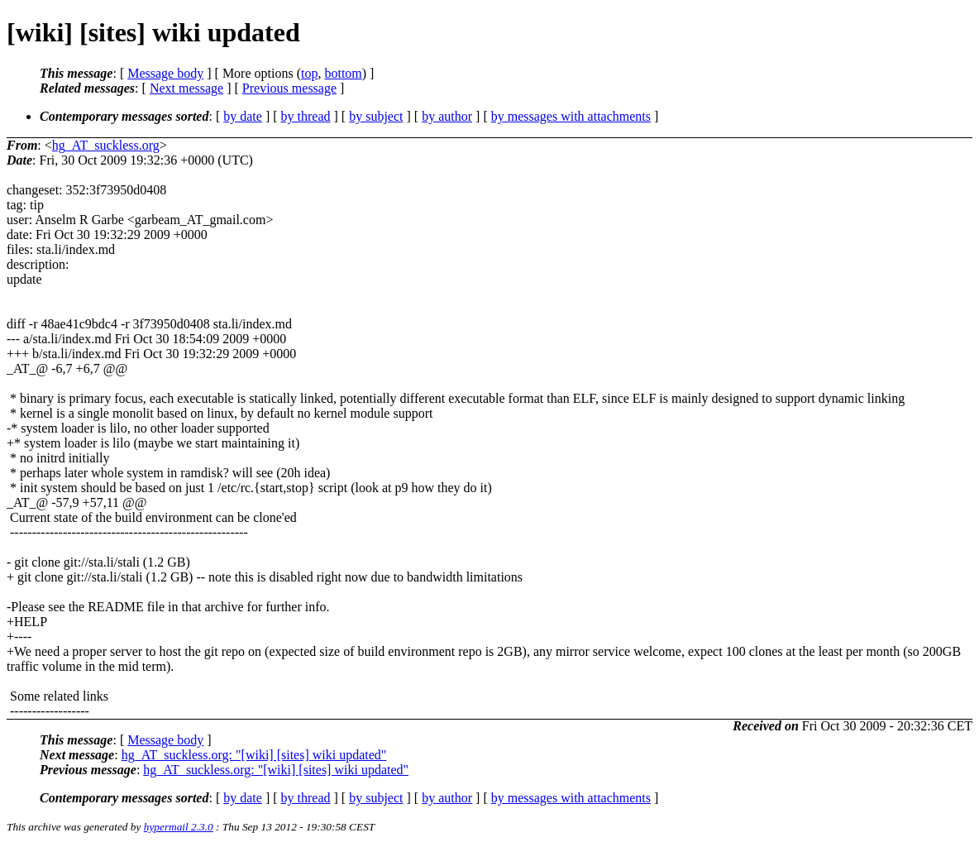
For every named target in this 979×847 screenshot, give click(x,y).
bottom (342, 73)
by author (447, 116)
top (309, 73)
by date (242, 116)
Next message (186, 88)
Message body (165, 73)
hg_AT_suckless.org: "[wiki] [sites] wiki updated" (254, 755)
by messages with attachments (571, 116)
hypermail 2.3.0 (178, 827)
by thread (306, 116)
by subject (376, 116)
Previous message (289, 88)
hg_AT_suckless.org (106, 145)
